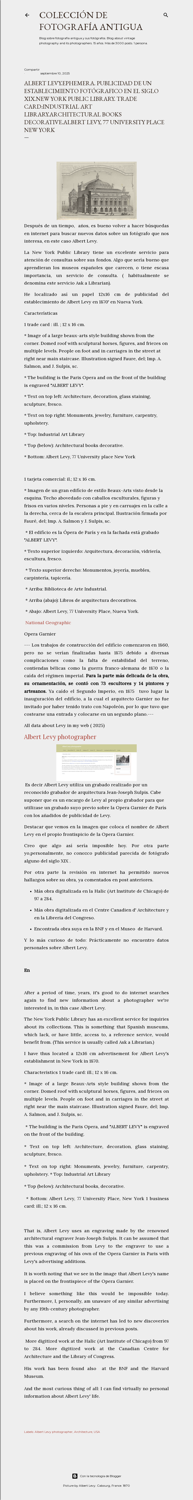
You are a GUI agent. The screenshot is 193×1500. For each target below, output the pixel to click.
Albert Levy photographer (54, 1432)
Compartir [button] (32, 69)
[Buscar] (166, 14)
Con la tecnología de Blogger (96, 1476)
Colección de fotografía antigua (91, 21)
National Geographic (47, 622)
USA (97, 1432)
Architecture (83, 1432)
